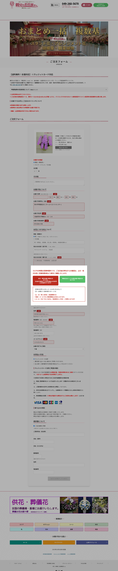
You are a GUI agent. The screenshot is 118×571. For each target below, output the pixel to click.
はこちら (72, 279)
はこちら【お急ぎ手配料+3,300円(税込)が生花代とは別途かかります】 (45, 281)
